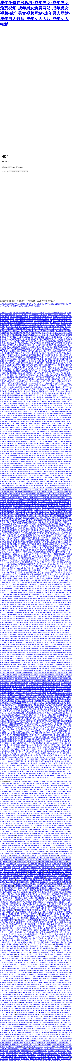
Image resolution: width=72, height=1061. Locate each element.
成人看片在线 (43, 717)
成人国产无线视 (34, 640)
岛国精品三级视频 (9, 463)
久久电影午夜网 (55, 884)
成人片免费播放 (64, 946)
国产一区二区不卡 (62, 650)
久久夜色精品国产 (46, 433)
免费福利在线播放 (10, 351)
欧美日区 (48, 864)
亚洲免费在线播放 (24, 1020)
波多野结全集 (12, 455)
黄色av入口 (37, 839)
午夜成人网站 (54, 930)
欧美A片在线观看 (27, 1018)
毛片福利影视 (33, 409)
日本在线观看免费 (51, 831)
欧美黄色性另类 (65, 381)
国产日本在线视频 (21, 449)
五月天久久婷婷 (43, 984)
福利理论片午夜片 (59, 457)
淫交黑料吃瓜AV (5, 681)
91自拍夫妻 (59, 817)
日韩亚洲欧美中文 (54, 797)
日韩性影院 (53, 966)
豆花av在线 (64, 801)
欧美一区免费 (30, 526)
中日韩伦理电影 (17, 671)
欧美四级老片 (50, 550)
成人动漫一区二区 (24, 972)
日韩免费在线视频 (38, 347)
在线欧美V (40, 956)
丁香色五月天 (20, 469)
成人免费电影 (15, 990)
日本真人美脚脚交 (19, 1000)
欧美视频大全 (49, 1006)
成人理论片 (41, 1043)
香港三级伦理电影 (27, 916)
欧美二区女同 (17, 665)
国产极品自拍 (46, 395)
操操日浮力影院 (15, 809)
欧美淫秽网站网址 (6, 588)
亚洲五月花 (23, 817)
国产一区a (16, 831)
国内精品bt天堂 (55, 375)
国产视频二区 (61, 699)
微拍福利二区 (33, 361)
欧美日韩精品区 (34, 652)
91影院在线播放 (43, 375)
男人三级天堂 (50, 576)
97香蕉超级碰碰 (37, 540)
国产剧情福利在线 (32, 375)
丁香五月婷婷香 (35, 646)
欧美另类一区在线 (40, 942)
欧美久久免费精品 (54, 709)
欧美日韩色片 (65, 964)
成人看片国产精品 (63, 638)
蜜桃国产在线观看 (27, 363)
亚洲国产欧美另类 (37, 1020)
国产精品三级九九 (37, 1006)
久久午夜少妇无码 (44, 437)
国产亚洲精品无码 (46, 349)
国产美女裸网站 (39, 626)
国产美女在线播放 (11, 675)
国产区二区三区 (18, 385)
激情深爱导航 (6, 335)
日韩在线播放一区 (60, 405)
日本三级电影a (11, 864)
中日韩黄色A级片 (34, 918)
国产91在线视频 (31, 1039)
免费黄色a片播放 (55, 564)
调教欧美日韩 (16, 580)
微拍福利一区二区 (35, 948)
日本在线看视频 (30, 982)
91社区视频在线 (58, 548)
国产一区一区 (22, 634)
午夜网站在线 (43, 339)
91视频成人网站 (62, 469)
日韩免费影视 (62, 966)
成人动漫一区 (36, 490)
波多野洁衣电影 (9, 795)
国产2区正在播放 (24, 482)
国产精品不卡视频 (6, 313)
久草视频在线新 (49, 371)
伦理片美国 (25, 908)
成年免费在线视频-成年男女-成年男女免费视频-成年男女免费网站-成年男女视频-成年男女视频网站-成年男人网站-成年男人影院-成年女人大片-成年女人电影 (35, 13)
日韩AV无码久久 (47, 594)
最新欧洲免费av (15, 663)
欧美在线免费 (52, 429)
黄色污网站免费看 (15, 1031)
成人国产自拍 (17, 689)
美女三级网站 (38, 654)
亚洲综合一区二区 (46, 634)
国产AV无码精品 (37, 518)
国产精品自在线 (29, 679)
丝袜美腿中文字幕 (41, 1026)
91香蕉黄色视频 (27, 321)
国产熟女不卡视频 (48, 538)
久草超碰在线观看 (62, 425)
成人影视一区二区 (30, 429)
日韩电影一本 (17, 827)
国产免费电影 (54, 319)
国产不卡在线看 (35, 908)
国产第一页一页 (13, 691)
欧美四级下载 (67, 707)
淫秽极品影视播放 (25, 598)
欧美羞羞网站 (46, 992)
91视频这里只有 (58, 393)
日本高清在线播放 (19, 685)
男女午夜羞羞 (35, 586)
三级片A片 (49, 938)
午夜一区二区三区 (41, 554)
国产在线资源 (25, 1016)
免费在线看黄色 (32, 435)
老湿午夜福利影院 (29, 665)
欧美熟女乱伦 (55, 435)
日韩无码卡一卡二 (65, 856)
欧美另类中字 (11, 570)
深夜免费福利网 (43, 930)
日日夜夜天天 (17, 518)
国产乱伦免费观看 (33, 459)
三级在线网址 (60, 1047)
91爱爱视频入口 (47, 600)
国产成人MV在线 (34, 677)
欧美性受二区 (65, 795)
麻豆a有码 (36, 848)
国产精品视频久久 (6, 554)
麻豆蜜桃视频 (59, 510)
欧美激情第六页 (53, 687)
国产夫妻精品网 (51, 357)
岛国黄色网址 (35, 341)
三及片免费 (40, 944)
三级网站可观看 (11, 1006)
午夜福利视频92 (38, 363)
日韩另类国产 (26, 313)
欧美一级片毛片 (33, 1012)
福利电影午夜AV (42, 648)
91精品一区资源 (41, 1035)
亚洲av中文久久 (32, 319)
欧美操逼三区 (55, 534)
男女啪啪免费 (22, 528)
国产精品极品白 (23, 628)
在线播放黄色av (13, 568)
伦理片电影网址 (29, 1028)
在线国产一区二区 (9, 998)
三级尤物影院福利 (54, 620)
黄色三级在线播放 (62, 347)
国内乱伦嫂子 (31, 373)
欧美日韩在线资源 (33, 634)
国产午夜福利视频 (9, 469)
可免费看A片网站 (22, 835)
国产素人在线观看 (27, 831)
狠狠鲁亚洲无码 (23, 401)
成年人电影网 (11, 349)
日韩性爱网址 (10, 956)
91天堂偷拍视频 (20, 480)
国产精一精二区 (35, 395)
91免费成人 (10, 894)
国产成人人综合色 (44, 610)
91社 (62, 960)
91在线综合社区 (20, 986)
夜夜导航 (5, 904)
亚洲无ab (62, 811)
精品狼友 (29, 886)
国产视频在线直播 (10, 1020)
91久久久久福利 (30, 381)
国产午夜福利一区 (24, 359)
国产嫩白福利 (28, 510)
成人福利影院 (9, 707)
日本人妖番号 (52, 1028)
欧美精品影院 (21, 345)
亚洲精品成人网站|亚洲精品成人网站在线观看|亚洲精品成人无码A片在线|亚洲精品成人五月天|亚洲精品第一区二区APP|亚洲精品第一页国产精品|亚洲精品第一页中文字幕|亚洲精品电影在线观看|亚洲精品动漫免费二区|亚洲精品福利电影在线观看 (36, 769)
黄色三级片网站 (57, 880)
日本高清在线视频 (47, 646)
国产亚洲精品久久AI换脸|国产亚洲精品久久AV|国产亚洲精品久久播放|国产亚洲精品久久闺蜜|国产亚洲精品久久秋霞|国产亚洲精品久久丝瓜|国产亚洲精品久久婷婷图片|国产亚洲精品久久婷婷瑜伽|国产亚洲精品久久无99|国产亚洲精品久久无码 (35, 725)
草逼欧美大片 (59, 950)
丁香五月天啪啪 (61, 325)
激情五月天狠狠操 (47, 461)
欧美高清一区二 (52, 604)
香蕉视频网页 (59, 944)
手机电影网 (44, 888)
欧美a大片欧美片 (60, 606)
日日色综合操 (66, 922)
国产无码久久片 (55, 667)
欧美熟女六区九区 (38, 703)
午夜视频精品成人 (38, 671)
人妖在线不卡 (42, 632)
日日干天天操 (31, 550)
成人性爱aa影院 (12, 471)
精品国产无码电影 (28, 584)
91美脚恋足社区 (5, 982)
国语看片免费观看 (44, 683)
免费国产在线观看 (25, 540)
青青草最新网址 (12, 544)
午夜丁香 (13, 942)
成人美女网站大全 (46, 351)
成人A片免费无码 (35, 787)
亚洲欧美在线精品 (19, 807)
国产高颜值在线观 (56, 512)
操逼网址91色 (49, 819)
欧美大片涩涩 (63, 831)
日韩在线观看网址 (24, 1006)
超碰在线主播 (15, 558)
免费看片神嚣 (49, 379)
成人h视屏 (37, 892)
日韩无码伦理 (33, 821)
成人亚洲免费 (25, 952)
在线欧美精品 (11, 365)
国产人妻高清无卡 (54, 530)
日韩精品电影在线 (49, 532)
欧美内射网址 (46, 614)
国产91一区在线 (43, 570)
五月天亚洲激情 (45, 1045)
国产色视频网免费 (35, 401)
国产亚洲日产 (53, 920)
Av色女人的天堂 (45, 534)
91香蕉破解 (4, 1031)
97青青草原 (37, 837)
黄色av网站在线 (12, 1024)
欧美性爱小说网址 (25, 568)
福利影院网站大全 (30, 516)
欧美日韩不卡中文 (47, 568)
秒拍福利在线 (44, 590)
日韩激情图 (8, 950)
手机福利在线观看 (25, 848)
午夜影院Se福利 (36, 952)
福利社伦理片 (38, 673)
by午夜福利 (44, 1012)
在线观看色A (44, 1014)
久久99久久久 (19, 934)
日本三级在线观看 (12, 946)
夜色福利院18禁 (10, 550)
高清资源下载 (57, 707)
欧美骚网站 (61, 912)
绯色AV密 (21, 1033)
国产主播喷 (23, 996)
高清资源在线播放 (55, 1012)
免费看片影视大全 (17, 719)
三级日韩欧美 (32, 329)
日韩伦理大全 (28, 701)
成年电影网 (48, 815)
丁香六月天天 (30, 695)
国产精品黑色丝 (38, 689)
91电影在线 (52, 852)
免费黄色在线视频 (9, 862)
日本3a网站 (49, 896)
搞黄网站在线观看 (56, 697)
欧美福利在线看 (39, 854)
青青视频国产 (5, 928)
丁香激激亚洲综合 (56, 337)
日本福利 (22, 922)
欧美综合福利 (50, 331)
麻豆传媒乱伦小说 (11, 1022)
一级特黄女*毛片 (6, 884)
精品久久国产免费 (7, 924)
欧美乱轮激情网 (24, 395)
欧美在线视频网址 (8, 492)
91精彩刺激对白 (66, 369)
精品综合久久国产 (18, 1010)
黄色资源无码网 (17, 687)
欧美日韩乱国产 (59, 622)
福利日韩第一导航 (17, 650)
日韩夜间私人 (57, 482)
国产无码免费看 (48, 705)
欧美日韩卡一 (58, 948)
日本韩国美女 (28, 707)
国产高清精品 (60, 498)
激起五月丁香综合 (22, 880)
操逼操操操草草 (7, 669)
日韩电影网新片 (41, 1028)
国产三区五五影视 (6, 524)
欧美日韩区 (47, 968)
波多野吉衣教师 (23, 355)
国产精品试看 (12, 789)
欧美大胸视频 (32, 632)
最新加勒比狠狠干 (37, 972)
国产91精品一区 (40, 556)
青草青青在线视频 (54, 443)
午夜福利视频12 (45, 572)
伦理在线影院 (17, 839)
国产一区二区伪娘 (59, 562)
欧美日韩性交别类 (9, 369)
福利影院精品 (28, 574)
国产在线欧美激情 (59, 335)
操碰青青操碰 (11, 409)
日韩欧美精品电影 (35, 467)
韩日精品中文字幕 (59, 447)
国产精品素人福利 (24, 974)
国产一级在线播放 (9, 954)
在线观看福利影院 (6, 689)
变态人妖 (33, 890)
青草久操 (56, 795)
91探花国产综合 (48, 789)
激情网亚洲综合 (27, 538)
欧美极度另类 (60, 982)
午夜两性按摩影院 (63, 904)
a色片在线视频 (13, 600)
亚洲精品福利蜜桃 (6, 506)
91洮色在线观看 (23, 624)
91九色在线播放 (59, 843)
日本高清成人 (58, 705)
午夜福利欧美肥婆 (61, 976)
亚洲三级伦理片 (57, 799)
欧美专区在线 (8, 381)
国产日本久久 (30, 556)
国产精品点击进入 (50, 886)
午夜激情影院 (43, 618)
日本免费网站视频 (64, 582)
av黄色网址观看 (28, 612)
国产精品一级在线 (35, 606)
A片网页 (33, 856)
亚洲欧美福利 (35, 544)
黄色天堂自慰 (19, 699)
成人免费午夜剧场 (16, 988)
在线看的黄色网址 (35, 805)
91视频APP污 (7, 811)
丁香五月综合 (49, 663)
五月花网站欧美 (18, 622)
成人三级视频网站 (59, 455)
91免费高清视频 (21, 473)
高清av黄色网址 (61, 596)
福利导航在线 (59, 695)
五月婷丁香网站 (38, 663)
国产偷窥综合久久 (13, 361)
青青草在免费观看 (27, 854)
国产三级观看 (36, 568)
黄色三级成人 (41, 528)
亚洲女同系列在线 (28, 906)
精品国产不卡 (15, 638)
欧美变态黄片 (39, 526)
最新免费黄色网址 (65, 679)
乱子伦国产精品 (9, 1012)
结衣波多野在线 (21, 329)
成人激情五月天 (64, 486)
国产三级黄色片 (10, 473)
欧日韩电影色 (36, 508)
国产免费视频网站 (59, 407)
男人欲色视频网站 (46, 500)
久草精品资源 (52, 962)
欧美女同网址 (43, 628)
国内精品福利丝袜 (35, 455)
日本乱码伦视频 (48, 1024)
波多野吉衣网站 (42, 365)
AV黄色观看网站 (51, 612)
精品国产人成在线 (38, 488)
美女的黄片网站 (23, 890)
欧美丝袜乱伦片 (6, 858)
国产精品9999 (65, 930)
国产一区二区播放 (25, 691)
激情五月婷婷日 (42, 620)
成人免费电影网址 (12, 882)
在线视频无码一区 (19, 841)
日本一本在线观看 (8, 445)
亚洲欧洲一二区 (15, 926)
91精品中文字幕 (32, 675)
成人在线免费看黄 (27, 990)
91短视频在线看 (37, 421)
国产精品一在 (44, 652)
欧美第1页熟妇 (7, 697)
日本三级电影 (32, 425)
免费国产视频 (44, 922)
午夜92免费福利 (13, 508)
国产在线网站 (41, 890)
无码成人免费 (58, 691)
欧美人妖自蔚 (6, 654)
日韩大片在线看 (64, 980)
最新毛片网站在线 (41, 996)
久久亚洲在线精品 (36, 471)
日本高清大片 (57, 578)
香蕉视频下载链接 (62, 331)
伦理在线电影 (17, 453)
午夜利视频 (23, 918)
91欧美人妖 (57, 807)
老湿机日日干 (62, 528)
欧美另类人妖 (21, 852)
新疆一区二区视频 (12, 783)
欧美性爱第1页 (42, 852)
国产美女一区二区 (50, 681)
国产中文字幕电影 (62, 492)
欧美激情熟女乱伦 (60, 892)
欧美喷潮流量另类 (19, 858)
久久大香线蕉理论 (28, 379)
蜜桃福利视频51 (16, 498)
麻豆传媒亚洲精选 (46, 914)
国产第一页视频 (62, 584)
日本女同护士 (66, 934)
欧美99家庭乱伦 (47, 447)
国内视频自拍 (19, 673)
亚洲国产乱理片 (42, 920)
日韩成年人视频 (46, 478)
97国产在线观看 (10, 447)
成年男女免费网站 (63, 644)
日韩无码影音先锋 (47, 1004)
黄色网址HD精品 (39, 494)
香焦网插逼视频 (35, 1004)
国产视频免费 (52, 890)
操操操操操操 (62, 612)
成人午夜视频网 (38, 622)
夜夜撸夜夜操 (19, 1041)
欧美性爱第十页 (44, 411)
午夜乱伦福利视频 (29, 936)
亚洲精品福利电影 (54, 717)
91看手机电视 (9, 1037)
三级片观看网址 (22, 351)
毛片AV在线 (5, 809)
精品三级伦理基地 (61, 574)
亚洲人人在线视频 (6, 622)
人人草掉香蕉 (9, 602)
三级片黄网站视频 (52, 642)
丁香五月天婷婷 (66, 387)
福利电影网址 (47, 948)
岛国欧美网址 (9, 375)
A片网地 (30, 942)
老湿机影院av (43, 870)
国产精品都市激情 (40, 415)
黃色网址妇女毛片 (28, 825)
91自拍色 (36, 1045)
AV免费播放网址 (13, 1049)
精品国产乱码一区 (33, 572)
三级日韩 (39, 1057)
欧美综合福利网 (33, 1014)
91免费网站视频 (51, 926)
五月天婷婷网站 (48, 389)
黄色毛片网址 (51, 439)
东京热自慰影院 (12, 552)
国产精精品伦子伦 (15, 906)
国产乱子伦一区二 (27, 803)
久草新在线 (17, 825)
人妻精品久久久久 (27, 431)
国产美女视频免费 (43, 564)
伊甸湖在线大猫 (64, 465)
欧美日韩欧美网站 (16, 644)
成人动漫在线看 (43, 409)
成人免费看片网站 (62, 940)
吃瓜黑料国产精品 (38, 419)
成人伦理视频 (54, 586)
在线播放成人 (55, 685)
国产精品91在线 (13, 421)
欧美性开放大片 (17, 536)
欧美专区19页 (9, 934)
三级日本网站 (23, 441)
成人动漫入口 (20, 642)
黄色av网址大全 (13, 467)
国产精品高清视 (5, 994)
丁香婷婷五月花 (59, 389)
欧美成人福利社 (53, 403)
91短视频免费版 (14, 896)
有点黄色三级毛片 (11, 528)
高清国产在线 (18, 1028)
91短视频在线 (52, 912)
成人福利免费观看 (41, 797)
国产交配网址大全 (28, 582)
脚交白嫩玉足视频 (32, 423)
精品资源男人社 (26, 490)
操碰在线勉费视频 (8, 377)
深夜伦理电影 (11, 459)
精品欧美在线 (65, 409)
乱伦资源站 (46, 793)
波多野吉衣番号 (16, 504)
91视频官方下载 (10, 329)
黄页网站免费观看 (42, 377)
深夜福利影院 (20, 1037)
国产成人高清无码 (34, 1008)
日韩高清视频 (9, 673)
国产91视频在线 (45, 520)
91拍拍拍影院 (51, 904)
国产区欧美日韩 (54, 648)
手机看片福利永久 (6, 823)
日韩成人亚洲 (41, 801)
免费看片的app (29, 988)
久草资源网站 (10, 835)
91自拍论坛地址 (21, 339)
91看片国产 (28, 837)
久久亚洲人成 (40, 827)
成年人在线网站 (8, 443)
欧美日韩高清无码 (49, 325)
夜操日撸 (41, 864)
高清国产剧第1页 (12, 337)
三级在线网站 (24, 1004)
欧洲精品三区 (4, 644)
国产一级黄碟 (7, 841)
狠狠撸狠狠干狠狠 (63, 1057)
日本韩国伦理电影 (21, 319)
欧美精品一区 (34, 791)
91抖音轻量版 (31, 920)
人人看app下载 (43, 994)
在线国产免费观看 (57, 846)
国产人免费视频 (12, 850)
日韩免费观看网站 (43, 516)
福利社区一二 (4, 592)
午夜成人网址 (28, 399)
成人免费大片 (51, 480)
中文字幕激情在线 (14, 560)
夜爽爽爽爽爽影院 (51, 703)
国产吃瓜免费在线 (62, 626)
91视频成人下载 (5, 498)
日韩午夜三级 (57, 478)
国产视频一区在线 (15, 582)
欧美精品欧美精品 (51, 671)
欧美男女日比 (12, 628)
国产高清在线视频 (59, 500)
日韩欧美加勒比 (13, 703)
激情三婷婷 (57, 837)
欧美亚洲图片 (24, 520)
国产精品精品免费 (57, 793)
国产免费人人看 (55, 922)
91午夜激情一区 (46, 317)
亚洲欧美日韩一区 (54, 449)
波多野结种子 (30, 506)
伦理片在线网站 (5, 719)
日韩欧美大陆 (28, 876)
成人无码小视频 (21, 821)
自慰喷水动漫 (65, 530)
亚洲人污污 (25, 968)
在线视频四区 (22, 367)
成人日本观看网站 (44, 1041)
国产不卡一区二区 (35, 1022)
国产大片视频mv (14, 417)
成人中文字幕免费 (54, 554)
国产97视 (54, 1041)
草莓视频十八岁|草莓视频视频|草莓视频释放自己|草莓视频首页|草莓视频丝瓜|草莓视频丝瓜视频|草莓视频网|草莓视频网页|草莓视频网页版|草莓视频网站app (36, 721)
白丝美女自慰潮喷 (65, 451)
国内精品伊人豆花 (37, 815)
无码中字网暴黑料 (25, 548)
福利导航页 (45, 809)
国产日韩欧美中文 (48, 536)
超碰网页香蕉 (63, 431)
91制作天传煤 (42, 910)
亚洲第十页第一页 (33, 323)
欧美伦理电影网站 (13, 395)
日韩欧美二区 (41, 642)
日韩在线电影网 (59, 825)
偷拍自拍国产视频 (32, 807)
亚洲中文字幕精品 (21, 425)
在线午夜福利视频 (30, 383)
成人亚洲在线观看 (65, 586)
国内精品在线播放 (57, 445)
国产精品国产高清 (63, 488)
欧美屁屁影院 (28, 542)
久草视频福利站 (26, 347)
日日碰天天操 (19, 542)
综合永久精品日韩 (13, 606)
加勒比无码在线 (10, 339)
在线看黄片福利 (19, 823)
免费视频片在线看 (54, 618)
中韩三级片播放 (64, 998)
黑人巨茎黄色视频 (34, 817)
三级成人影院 (28, 622)
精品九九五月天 (31, 403)
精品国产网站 (60, 413)
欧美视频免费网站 (46, 367)
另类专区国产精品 (40, 701)
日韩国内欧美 (28, 833)
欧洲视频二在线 (58, 490)
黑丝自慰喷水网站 (24, 544)
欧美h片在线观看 (66, 554)
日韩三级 (38, 988)
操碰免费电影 (65, 785)
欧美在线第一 (41, 439)
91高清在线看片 (24, 405)
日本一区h (38, 793)
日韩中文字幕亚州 (56, 496)
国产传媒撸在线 (20, 357)
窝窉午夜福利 (33, 496)
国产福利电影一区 (16, 321)
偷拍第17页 (44, 882)
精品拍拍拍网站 (17, 335)
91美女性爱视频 (13, 520)
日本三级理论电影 (52, 900)
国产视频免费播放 (49, 1022)
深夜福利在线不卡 (51, 588)
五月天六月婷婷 (61, 484)
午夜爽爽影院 (19, 415)
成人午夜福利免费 (57, 616)
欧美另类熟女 (65, 361)
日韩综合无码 (53, 329)
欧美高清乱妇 (15, 532)
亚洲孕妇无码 (40, 353)
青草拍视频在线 (61, 1020)
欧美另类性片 (25, 393)
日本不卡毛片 (31, 564)
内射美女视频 (25, 341)
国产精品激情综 (48, 673)
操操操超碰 (5, 902)
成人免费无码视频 (25, 1024)
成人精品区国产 (46, 490)
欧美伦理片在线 (43, 592)
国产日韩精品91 (7, 612)
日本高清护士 (20, 648)
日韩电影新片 (23, 958)
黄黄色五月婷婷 (32, 530)
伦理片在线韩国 (61, 550)
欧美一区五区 (41, 1055)
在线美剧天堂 (20, 514)
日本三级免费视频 (7, 1057)
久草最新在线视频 (19, 506)
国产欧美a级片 (12, 345)
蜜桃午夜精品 (58, 841)
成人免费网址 (46, 522)
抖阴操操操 (32, 872)
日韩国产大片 (37, 1024)
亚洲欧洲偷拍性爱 (29, 884)
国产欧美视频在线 (8, 319)
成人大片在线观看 (6, 709)
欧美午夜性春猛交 (22, 594)
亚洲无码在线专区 (38, 638)
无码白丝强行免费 (58, 860)
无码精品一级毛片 (55, 423)
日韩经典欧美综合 (25, 421)
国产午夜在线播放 (9, 636)
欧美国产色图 (8, 604)
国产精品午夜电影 (14, 393)
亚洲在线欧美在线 (12, 817)
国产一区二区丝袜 (8, 429)
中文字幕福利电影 (27, 656)
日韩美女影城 (52, 630)
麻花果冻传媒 (42, 315)
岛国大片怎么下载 (40, 916)
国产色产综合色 (40, 357)
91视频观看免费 (20, 512)
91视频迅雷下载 (32, 445)
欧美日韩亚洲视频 (9, 397)
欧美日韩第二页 (55, 409)
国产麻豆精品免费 (6, 596)
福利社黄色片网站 (57, 355)
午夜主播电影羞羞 (51, 399)
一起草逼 (51, 848)
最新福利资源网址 (21, 435)
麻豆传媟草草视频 (64, 660)
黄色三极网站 (17, 379)
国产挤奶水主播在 (43, 1000)
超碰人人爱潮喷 (12, 848)
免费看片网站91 (42, 811)
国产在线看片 (56, 874)
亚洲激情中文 (38, 453)
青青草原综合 (17, 419)
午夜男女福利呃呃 (20, 894)
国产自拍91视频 (38, 976)
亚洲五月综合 (47, 787)
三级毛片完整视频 (58, 1045)
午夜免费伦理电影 (47, 417)
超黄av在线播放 (58, 829)
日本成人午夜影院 (24, 534)
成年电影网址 (21, 998)
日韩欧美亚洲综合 (22, 795)
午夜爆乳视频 (41, 480)
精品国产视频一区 (39, 978)
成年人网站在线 (61, 1022)
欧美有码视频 (55, 508)
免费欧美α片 (60, 602)
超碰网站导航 (30, 391)
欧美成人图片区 (35, 799)
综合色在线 (17, 787)
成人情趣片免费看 (18, 546)
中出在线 (60, 781)
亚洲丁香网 (18, 801)
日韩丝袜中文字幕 (22, 578)
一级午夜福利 (40, 469)
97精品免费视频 (13, 411)
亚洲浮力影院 (52, 719)
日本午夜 (7, 1010)
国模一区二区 (29, 898)
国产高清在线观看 (49, 453)
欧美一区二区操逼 (57, 467)
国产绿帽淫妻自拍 (44, 345)
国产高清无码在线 (43, 473)
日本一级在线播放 (47, 950)
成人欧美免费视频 (55, 934)
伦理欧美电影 (6, 347)
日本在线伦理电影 (43, 964)
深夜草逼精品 (53, 856)
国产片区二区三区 (51, 644)
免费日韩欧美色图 (8, 343)
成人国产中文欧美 (25, 978)
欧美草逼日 (24, 805)
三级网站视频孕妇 (31, 994)
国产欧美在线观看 (39, 576)
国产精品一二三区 (35, 447)
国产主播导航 (28, 385)
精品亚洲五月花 (18, 383)
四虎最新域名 (47, 835)
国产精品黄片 (38, 389)
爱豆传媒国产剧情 (44, 697)
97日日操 (61, 1035)
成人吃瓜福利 (39, 833)
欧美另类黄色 (14, 592)
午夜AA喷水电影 (48, 1016)
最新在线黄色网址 (31, 1037)
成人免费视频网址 (13, 1018)
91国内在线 (57, 896)
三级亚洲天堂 (27, 928)
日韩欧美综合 (27, 536)
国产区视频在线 (39, 582)
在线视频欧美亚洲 (9, 677)
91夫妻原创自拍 (46, 407)
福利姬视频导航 (32, 339)
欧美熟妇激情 (59, 833)
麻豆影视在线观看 (51, 638)
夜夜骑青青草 (55, 683)
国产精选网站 (52, 624)
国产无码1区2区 (28, 827)
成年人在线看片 (24, 600)
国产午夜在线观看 (53, 693)
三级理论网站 (36, 387)
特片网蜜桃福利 (7, 387)
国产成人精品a (60, 1004)
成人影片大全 (36, 461)
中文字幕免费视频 (6, 1028)
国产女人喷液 (22, 552)
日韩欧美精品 (19, 510)
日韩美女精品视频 (63, 506)
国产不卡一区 (56, 459)
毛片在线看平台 (61, 363)
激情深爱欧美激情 (8, 510)
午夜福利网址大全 (25, 938)
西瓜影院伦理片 (26, 427)
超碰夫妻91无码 (21, 323)
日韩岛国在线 (43, 530)
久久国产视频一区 (27, 663)
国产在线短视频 (35, 407)
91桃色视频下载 (42, 403)
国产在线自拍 (62, 399)
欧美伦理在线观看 (65, 642)
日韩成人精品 (52, 502)
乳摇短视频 (8, 825)
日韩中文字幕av (14, 1051)
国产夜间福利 (5, 918)
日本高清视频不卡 (32, 618)
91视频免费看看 (42, 856)
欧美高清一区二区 (57, 658)
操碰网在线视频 (47, 902)
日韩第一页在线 (20, 423)
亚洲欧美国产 (64, 1037)
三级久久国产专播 (55, 918)
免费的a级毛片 (64, 546)
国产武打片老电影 (29, 687)
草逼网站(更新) (55, 994)
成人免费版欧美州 (6, 892)
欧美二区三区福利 (37, 580)
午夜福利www (33, 870)
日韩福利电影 (61, 958)
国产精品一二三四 (34, 351)
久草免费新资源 (50, 363)
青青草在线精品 (51, 827)
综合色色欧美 (58, 663)
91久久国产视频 (21, 369)
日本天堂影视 (6, 580)
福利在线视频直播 (65, 319)
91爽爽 (40, 986)
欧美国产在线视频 (41, 506)
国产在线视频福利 (6, 966)
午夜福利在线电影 (9, 323)
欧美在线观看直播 (37, 598)
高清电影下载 (47, 475)
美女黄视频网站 (24, 433)
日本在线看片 (65, 522)
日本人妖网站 (28, 389)
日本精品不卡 (25, 484)
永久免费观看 (64, 648)
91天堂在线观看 (42, 660)
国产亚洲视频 (23, 1022)
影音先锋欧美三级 (48, 988)
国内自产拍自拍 (61, 540)
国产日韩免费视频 (18, 1039)
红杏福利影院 (20, 636)
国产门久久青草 (64, 556)
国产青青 (17, 1002)
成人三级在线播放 (36, 532)
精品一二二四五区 (10, 870)
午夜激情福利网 (39, 866)
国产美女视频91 (10, 391)
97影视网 (55, 1037)
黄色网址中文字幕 (52, 556)
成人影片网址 (49, 622)
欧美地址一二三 (18, 669)
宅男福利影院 (20, 403)
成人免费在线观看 (46, 441)
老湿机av (59, 954)
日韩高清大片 (17, 371)
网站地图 (37, 306)
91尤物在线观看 (54, 783)
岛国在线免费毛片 (32, 658)
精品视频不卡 (54, 932)
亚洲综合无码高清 (56, 610)
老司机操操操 (19, 343)
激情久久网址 (17, 461)
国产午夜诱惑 (22, 675)
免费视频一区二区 (31, 610)
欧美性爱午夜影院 (10, 970)
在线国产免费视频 (6, 383)
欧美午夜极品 (11, 502)
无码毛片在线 (4, 584)
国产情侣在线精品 (22, 315)
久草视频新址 (25, 715)
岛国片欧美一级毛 (19, 781)
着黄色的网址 (30, 636)
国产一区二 (47, 813)
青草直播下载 (35, 359)
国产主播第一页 (53, 451)
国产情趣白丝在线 (56, 345)
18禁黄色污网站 (42, 546)
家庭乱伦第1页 (54, 888)
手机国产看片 (31, 1000)
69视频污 (43, 962)
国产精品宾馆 (16, 856)
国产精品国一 (35, 534)
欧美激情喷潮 (39, 588)
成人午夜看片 (52, 506)
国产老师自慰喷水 (56, 677)
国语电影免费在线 (52, 978)
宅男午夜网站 (52, 910)
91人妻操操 (22, 964)
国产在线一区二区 (59, 359)
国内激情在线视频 (44, 514)
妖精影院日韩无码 (35, 355)
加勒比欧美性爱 (21, 349)
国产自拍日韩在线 (31, 860)
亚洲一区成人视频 (64, 558)
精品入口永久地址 (58, 787)
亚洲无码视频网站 (7, 1041)
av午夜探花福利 (29, 932)
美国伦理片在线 (7, 566)
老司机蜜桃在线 (54, 996)
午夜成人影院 (51, 602)
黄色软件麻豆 (9, 486)
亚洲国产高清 (37, 536)
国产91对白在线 (8, 435)
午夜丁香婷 (47, 1059)
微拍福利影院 (23, 467)
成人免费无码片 (65, 916)
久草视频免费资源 (14, 576)
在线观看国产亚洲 (10, 890)
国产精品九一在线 (32, 514)
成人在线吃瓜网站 (14, 427)
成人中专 (50, 850)
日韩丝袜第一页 (8, 930)
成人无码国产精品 (40, 803)
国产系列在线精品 (21, 717)
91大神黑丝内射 (29, 377)
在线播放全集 (19, 630)
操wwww (51, 1051)
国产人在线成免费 (44, 658)
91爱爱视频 (64, 894)
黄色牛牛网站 (59, 327)
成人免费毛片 (36, 608)
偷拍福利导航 (61, 480)
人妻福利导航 (43, 449)
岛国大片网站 (33, 315)
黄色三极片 (63, 862)
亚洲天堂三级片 (27, 504)
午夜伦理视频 (39, 825)
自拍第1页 (29, 781)
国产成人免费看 (43, 319)
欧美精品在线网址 (37, 327)
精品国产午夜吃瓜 (49, 952)
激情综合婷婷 (17, 554)
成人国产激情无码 (6, 1016)
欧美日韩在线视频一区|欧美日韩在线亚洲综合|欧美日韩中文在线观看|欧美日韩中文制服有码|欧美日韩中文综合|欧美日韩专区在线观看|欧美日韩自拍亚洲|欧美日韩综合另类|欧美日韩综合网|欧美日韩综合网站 (35, 747)
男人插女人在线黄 (41, 719)
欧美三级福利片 (17, 413)
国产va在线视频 (34, 520)
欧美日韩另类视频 (36, 484)
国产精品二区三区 (46, 457)
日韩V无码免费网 (31, 930)
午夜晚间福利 (49, 695)
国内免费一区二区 (49, 1057)
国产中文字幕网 (66, 534)
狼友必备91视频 (16, 797)
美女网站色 (17, 950)
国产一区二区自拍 (51, 956)
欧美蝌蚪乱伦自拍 (7, 980)
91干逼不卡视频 (30, 910)
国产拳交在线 (26, 926)
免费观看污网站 (54, 906)
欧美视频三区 (15, 490)
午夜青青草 (49, 825)
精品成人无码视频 (13, 586)
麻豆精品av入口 (37, 498)
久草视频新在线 (26, 1045)
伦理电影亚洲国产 (65, 854)
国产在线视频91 (8, 449)
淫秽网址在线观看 (21, 1008)
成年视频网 (56, 1059)
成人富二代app (49, 1047)
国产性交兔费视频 (30, 620)
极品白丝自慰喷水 (30, 669)
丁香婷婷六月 (60, 848)
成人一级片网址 (61, 373)
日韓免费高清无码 (22, 409)
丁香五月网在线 (41, 465)
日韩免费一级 (11, 695)
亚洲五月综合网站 (56, 592)
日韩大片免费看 (52, 946)
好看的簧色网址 (66, 1039)
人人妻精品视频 (55, 323)
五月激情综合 (65, 1059)
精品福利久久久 (20, 451)
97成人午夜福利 (60, 1051)
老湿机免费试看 (47, 837)
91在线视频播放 (15, 626)
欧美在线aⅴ (19, 898)
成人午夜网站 (12, 401)
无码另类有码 (31, 528)
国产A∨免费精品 (27, 793)
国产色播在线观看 (20, 1057)
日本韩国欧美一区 (57, 872)
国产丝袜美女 (39, 896)
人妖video (39, 982)
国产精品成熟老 (24, 586)
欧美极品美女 (17, 475)
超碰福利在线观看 (30, 546)
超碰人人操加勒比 (54, 369)
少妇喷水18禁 (16, 960)
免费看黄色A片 (21, 459)
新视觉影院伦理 (60, 343)
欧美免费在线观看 (33, 500)
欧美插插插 (36, 950)
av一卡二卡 (13, 974)
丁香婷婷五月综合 (32, 512)
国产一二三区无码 (39, 785)
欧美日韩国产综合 (46, 843)
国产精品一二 (51, 492)
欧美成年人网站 (65, 315)
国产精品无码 (66, 496)
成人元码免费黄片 (30, 711)
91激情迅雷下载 (50, 972)
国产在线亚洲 (51, 781)
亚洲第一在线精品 (44, 928)
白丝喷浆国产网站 (8, 630)
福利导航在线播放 (36, 705)
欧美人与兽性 (19, 707)
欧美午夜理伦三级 (22, 954)
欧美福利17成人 (51, 528)
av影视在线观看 (7, 685)
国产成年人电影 (13, 433)
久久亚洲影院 (11, 667)
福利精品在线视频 (13, 441)
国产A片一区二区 (6, 536)
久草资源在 (47, 880)
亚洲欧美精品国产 (40, 1051)
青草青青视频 (14, 317)
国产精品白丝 (58, 815)
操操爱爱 (29, 902)
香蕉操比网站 (46, 894)
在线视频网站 (4, 321)
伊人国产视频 (25, 646)
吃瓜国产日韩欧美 (62, 866)
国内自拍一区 (57, 594)
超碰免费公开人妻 (53, 665)
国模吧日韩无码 (49, 982)
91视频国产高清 (24, 333)
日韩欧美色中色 (31, 642)
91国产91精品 (23, 870)
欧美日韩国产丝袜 (40, 602)
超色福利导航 (49, 526)
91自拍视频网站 (25, 417)
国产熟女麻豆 (12, 972)
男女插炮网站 (36, 417)
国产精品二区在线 (65, 504)
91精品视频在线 (50, 626)
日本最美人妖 (48, 518)
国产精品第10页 (31, 365)
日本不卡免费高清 (51, 558)
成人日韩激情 (19, 574)
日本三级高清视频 (59, 791)
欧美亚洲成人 (61, 952)
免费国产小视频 (18, 709)
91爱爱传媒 (33, 864)
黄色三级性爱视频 (28, 644)
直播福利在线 (33, 592)
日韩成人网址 (26, 868)
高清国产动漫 (7, 807)
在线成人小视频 (15, 656)
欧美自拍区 (14, 918)
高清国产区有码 (9, 920)
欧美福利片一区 (7, 616)
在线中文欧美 (50, 596)
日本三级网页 (62, 671)
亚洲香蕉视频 (38, 656)
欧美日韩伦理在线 (25, 508)
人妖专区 (22, 783)
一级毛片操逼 (11, 713)
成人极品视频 (60, 936)
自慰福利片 (36, 809)
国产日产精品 (6, 413)
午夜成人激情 (43, 934)
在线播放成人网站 (63, 852)
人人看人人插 (64, 693)
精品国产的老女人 (60, 850)
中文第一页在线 (20, 443)
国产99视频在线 (7, 419)
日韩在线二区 (62, 876)
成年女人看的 (12, 705)
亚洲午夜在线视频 (8, 693)
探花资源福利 (19, 900)
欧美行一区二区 (10, 648)
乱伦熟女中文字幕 (42, 383)
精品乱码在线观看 (22, 397)
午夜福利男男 (27, 335)
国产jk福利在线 (13, 482)
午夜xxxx (17, 793)
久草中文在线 (15, 484)
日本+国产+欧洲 (21, 992)
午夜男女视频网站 (49, 656)
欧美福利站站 (55, 544)
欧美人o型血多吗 (61, 538)
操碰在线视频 (13, 922)
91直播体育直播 (42, 443)
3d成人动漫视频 (31, 480)
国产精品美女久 (39, 399)
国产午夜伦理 (33, 397)
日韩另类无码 (52, 660)
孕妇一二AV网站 (18, 982)
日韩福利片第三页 (8, 357)
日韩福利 (16, 1016)
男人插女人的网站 (41, 636)
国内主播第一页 (41, 665)
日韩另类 (47, 872)
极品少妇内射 (5, 856)
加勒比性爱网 (41, 373)
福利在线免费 (52, 699)
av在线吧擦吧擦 (36, 405)
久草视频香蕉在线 (62, 988)
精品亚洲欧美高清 (50, 970)
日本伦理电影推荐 (44, 874)
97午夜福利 (7, 960)
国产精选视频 (51, 413)
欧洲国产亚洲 (59, 1008)
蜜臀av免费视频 (49, 327)
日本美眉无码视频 (41, 630)
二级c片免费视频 (40, 612)
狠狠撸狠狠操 (6, 671)
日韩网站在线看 (63, 970)
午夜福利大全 (11, 478)
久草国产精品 (40, 695)
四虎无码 (19, 956)
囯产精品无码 (26, 371)
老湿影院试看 (48, 829)
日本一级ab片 (7, 876)
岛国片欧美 (23, 874)
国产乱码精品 (39, 584)
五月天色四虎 (20, 365)
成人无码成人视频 (7, 1002)
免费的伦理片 (9, 986)
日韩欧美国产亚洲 (6, 1000)
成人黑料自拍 (41, 566)
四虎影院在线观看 (61, 1049)
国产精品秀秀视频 (6, 475)
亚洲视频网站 (43, 966)
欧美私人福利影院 (59, 518)
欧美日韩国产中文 (31, 924)
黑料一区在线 (64, 403)
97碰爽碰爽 (16, 916)
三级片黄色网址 (32, 449)
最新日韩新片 (56, 387)
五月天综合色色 (13, 548)
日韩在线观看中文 (54, 898)
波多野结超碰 (46, 355)
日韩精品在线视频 (22, 677)
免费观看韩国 (23, 592)
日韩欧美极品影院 (57, 411)
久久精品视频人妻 (22, 652)
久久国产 (60, 823)
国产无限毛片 (36, 335)
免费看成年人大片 (42, 486)
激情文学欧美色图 (42, 381)
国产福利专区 (61, 313)
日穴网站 (49, 878)
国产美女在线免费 (24, 471)
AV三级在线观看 (31, 566)
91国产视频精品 (36, 333)
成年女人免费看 (46, 401)
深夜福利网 (20, 910)
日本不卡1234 (8, 831)
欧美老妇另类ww (40, 781)
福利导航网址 (12, 829)
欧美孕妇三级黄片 (41, 898)
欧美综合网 (54, 862)
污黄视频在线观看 (22, 447)
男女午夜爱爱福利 (44, 1010)
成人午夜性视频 (45, 640)
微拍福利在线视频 (32, 888)
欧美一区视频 (7, 944)
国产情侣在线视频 (6, 526)
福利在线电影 (16, 347)
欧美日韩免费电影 (52, 524)
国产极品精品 (39, 644)
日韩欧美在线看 (19, 980)
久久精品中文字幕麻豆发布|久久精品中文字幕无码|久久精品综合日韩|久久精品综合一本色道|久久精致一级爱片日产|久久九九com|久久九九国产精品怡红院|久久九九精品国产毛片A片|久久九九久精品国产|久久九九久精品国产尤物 (36, 765)
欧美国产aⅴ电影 (57, 395)
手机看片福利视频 (32, 841)
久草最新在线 (56, 864)
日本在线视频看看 (63, 681)
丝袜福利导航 (41, 711)
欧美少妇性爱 (41, 693)
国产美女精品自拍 (53, 942)
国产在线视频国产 (39, 938)
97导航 (59, 886)
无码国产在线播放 (8, 437)
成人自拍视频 (19, 785)
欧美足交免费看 (14, 878)
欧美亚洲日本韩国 (44, 924)
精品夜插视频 (9, 701)
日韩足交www (40, 831)
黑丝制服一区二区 (52, 713)
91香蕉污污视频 (20, 693)
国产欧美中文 (42, 1039)
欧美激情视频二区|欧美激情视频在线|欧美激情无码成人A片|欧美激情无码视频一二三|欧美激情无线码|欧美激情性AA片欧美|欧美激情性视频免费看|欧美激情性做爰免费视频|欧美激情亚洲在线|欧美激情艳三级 (35, 743)
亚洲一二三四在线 (11, 624)
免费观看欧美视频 (56, 590)
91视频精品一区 (10, 799)
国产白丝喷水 (67, 594)
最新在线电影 (30, 357)
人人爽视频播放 (53, 486)
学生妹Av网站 (24, 882)
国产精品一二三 (36, 813)
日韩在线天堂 (14, 405)
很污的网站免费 (29, 588)
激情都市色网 (4, 325)
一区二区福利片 (61, 560)
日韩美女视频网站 (10, 888)
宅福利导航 (25, 914)
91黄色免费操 (19, 930)
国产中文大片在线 (44, 337)
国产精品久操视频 (42, 932)
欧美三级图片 (23, 317)
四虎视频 (55, 992)
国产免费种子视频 (62, 494)
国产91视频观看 (12, 367)
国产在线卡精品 (55, 984)
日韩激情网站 (61, 353)
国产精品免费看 (5, 331)
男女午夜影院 (10, 992)
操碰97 (30, 789)
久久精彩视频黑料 (56, 652)
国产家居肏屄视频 (56, 516)
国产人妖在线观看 (19, 556)
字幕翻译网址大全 (36, 560)
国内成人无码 (46, 467)
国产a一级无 (31, 960)
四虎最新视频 (62, 339)
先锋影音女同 (62, 701)
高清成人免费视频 (14, 431)
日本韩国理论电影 (31, 934)
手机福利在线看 (54, 381)
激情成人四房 (32, 552)
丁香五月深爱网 (51, 415)
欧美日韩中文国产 (49, 540)
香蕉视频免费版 (13, 640)
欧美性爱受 (14, 948)
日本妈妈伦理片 (33, 962)
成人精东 (63, 942)
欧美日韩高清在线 (13, 407)
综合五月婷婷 (41, 425)
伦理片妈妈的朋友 (63, 972)
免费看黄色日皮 (56, 1000)
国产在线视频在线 (11, 614)
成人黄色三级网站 (32, 437)
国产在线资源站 (26, 608)
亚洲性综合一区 (18, 596)
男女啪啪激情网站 (19, 526)
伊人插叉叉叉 (9, 860)
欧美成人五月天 (32, 717)
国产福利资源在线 (35, 317)
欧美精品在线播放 (63, 598)
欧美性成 (40, 872)
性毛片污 (64, 906)
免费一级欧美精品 (46, 359)
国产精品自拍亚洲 (49, 1018)
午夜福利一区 (11, 500)
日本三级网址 (51, 373)
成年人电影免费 (26, 940)
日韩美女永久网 (17, 1043)
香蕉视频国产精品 (53, 1055)
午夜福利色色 (17, 353)
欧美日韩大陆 (8, 353)
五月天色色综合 (63, 415)
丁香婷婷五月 (15, 331)
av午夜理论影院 (57, 821)
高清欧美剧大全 (12, 1004)
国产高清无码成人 (11, 534)
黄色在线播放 (51, 542)
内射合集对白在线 (45, 435)
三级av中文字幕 (18, 524)
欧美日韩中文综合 (21, 572)
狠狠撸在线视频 (55, 570)
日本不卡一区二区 (19, 566)
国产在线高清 (41, 713)
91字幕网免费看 (59, 379)
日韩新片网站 (53, 811)
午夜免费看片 (25, 560)
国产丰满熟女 (7, 610)
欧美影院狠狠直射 (49, 958)
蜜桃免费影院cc (28, 413)
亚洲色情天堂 (9, 423)
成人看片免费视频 (9, 594)
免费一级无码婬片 (58, 968)
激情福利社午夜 (45, 341)
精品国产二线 (38, 510)
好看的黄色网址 (32, 986)
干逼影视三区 (26, 475)
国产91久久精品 (46, 455)
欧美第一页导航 (11, 1055)
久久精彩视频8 (42, 699)
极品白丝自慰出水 (61, 421)
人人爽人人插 (46, 387)
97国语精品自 (24, 948)
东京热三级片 (20, 713)
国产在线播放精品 (19, 618)
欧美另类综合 (63, 1033)
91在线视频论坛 (45, 544)
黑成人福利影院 (26, 522)
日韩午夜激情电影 (30, 699)
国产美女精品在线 (51, 488)
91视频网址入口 (60, 819)
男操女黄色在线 (43, 496)
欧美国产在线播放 (64, 1028)
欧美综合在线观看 (13, 540)
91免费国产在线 (7, 665)
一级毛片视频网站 (44, 685)
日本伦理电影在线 (24, 970)
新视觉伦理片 (38, 385)
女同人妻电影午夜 (18, 711)
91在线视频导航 (19, 886)
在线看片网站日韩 (9, 514)
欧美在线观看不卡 (16, 833)
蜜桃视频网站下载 (8, 574)
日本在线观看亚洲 (44, 860)
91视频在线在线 (48, 839)
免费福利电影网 (16, 488)
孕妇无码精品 (63, 604)
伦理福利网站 (35, 433)
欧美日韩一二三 (47, 335)
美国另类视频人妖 (6, 453)
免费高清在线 (64, 665)
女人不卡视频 (17, 612)
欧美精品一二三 (32, 369)
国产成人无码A (37, 1047)
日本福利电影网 (50, 1020)
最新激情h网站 (46, 908)
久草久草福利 (49, 833)
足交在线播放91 (39, 343)
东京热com (29, 785)
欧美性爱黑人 (19, 439)
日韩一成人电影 (48, 510)
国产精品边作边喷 (45, 675)
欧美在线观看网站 (11, 373)
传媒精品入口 (49, 343)
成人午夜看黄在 (50, 689)
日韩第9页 (66, 914)
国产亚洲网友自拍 (65, 524)
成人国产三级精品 (6, 379)
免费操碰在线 (27, 387)
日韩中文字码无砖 (13, 457)
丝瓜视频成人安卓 (50, 823)
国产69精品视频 (20, 486)
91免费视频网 (67, 837)
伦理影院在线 (60, 1002)
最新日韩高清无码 (41, 451)
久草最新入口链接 (28, 554)
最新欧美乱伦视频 (11, 530)
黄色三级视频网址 (6, 371)
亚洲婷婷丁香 (36, 868)
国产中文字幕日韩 (25, 703)
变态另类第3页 (24, 411)
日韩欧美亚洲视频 (59, 433)
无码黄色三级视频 (52, 801)
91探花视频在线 (21, 667)
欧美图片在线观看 (6, 389)
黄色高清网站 (6, 620)
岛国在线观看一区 (41, 687)
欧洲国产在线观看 (30, 709)
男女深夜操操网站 (35, 594)
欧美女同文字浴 (27, 689)
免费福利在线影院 (57, 341)
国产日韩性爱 (34, 411)
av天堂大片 (7, 866)
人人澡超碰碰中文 (55, 882)
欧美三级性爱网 (60, 789)
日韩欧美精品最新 (36, 968)
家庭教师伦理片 (12, 938)
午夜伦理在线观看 (32, 463)
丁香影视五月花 (60, 371)
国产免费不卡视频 (19, 616)
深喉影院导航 (38, 574)
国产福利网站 (35, 715)
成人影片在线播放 (59, 634)
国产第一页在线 (59, 461)
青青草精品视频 (48, 421)
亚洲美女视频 (32, 337)
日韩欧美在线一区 (18, 620)
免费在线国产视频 (59, 351)
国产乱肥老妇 (35, 482)
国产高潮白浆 (15, 715)
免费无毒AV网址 (22, 1014)
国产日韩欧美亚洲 (39, 650)
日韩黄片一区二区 (14, 608)
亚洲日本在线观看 (32, 922)
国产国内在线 (8, 518)
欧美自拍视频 (24, 946)
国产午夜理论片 (11, 843)
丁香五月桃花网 (34, 457)
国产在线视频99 (17, 465)
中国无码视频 (67, 473)
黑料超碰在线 (30, 486)
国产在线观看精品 (57, 675)
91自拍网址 (11, 821)
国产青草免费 (64, 632)
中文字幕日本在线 (16, 584)
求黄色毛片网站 (38, 1053)
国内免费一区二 (20, 658)
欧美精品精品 (27, 518)
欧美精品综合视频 (52, 854)
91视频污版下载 (63, 357)
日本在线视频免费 (13, 968)
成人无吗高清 (5, 797)
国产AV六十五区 (37, 548)
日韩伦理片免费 (22, 984)
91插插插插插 (27, 1031)
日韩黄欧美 (49, 944)
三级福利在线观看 (53, 632)
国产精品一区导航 (54, 377)
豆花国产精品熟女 (64, 926)
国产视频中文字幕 (12, 978)
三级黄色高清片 (14, 914)
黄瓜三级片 (13, 902)
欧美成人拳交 (50, 936)
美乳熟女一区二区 (54, 803)
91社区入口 (59, 868)
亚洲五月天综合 (27, 325)
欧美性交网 (32, 1057)
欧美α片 (63, 994)
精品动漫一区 (21, 391)
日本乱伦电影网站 (65, 900)
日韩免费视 (42, 850)
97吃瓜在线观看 (5, 819)
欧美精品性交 (28, 839)
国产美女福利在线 (39, 431)
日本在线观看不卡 (49, 484)
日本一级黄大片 (36, 829)
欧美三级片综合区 (56, 809)
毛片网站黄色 (52, 1035)
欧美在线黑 (33, 984)
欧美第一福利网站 (18, 610)
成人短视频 (33, 850)
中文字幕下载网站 (9, 564)
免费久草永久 (28, 524)
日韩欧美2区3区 (41, 709)
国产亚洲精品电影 (44, 463)
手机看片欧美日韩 (14, 341)
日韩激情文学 (66, 803)
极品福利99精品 (31, 502)
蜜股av (62, 932)
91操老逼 (10, 793)
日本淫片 (9, 1026)
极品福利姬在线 (43, 361)
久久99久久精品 (33, 862)
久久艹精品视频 (46, 578)
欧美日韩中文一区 (34, 894)
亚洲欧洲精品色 (21, 500)
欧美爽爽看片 (58, 878)
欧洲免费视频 (62, 365)
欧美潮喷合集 (46, 508)
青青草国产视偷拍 (46, 482)
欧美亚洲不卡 (5, 948)
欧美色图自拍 (4, 317)
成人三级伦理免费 (51, 391)
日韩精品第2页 (23, 632)
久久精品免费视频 (45, 445)
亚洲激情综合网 (33, 843)
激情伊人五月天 (58, 385)
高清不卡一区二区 (21, 562)
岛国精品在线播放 (37, 970)
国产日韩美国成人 (14, 494)
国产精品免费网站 (27, 494)
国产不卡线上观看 (27, 576)
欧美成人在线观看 (18, 819)
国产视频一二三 (30, 811)
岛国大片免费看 (59, 902)
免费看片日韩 (23, 683)
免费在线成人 (15, 363)
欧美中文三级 (57, 715)
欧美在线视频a (39, 681)
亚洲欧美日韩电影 (62, 580)
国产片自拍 (55, 928)
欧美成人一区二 (52, 998)
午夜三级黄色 (48, 707)
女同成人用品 (51, 425)
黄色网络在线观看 (44, 616)
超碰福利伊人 (52, 339)
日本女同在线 (9, 1008)
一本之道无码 (9, 562)
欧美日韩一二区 (24, 815)
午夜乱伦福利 (27, 419)
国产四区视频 (26, 809)
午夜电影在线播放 (30, 439)
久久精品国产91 (48, 574)
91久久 (60, 990)
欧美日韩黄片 (41, 492)
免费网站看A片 (7, 465)
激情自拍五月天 (66, 620)
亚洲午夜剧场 (62, 962)
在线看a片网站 (8, 801)
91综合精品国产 (42, 429)
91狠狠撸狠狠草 (28, 797)
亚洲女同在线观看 (30, 465)
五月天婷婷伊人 (31, 660)
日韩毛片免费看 (51, 1043)
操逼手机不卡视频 (24, 813)
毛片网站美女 (33, 874)
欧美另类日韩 (48, 385)
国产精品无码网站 (32, 998)
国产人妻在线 (67, 807)
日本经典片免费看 (29, 353)
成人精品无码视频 (63, 630)
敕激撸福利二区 (61, 453)
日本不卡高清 (63, 1041)
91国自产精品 (34, 914)
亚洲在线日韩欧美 (57, 640)
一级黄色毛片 (6, 711)
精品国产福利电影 (44, 397)
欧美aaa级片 (29, 1033)
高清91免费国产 (31, 648)
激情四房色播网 (18, 389)
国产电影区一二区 (31, 1010)
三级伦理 (16, 892)
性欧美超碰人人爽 (32, 783)
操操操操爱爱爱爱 (36, 880)
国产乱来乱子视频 (31, 697)
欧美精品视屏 (31, 492)
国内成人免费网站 (33, 562)
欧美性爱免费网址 (57, 924)
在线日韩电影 (28, 654)
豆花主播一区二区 (39, 504)
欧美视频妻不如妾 (42, 906)
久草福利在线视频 (8, 699)
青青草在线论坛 (8, 900)
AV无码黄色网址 (39, 558)
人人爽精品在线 (6, 839)
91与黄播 (19, 837)
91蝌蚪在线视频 (8, 425)
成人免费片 (38, 789)
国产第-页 (44, 918)
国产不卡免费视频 (18, 697)
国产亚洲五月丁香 (22, 478)
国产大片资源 (61, 588)
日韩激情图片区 (26, 638)
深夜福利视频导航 (33, 349)
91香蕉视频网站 (54, 383)
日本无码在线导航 (60, 1016)
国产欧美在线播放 (45, 459)
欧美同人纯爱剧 (14, 940)
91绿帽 (24, 960)
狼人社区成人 (42, 502)
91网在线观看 (34, 882)
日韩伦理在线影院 (49, 560)
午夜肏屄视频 (49, 976)
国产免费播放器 (61, 974)
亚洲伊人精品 (12, 634)
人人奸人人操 (36, 691)
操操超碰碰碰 (23, 457)
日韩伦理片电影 (18, 588)
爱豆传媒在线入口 (28, 1035)
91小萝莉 (44, 848)
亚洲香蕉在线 (6, 687)
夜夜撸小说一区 (32, 345)
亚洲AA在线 (37, 902)
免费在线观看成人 (32, 616)
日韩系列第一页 (20, 437)
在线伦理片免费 (59, 938)
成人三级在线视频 (8, 572)
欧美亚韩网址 (47, 427)
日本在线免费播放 (9, 852)
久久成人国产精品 (8, 516)
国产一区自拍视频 (53, 785)
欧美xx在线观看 (51, 701)
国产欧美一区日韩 (18, 681)
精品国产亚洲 (38, 707)
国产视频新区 (29, 1026)
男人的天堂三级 (20, 375)
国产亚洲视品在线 (13, 803)
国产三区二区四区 (41, 1033)
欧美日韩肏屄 (28, 673)
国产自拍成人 (57, 1031)
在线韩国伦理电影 (35, 835)
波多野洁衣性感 (6, 936)
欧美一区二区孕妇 (57, 608)
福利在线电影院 (31, 713)
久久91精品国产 (51, 711)
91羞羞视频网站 (42, 329)
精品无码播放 (36, 522)
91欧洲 (33, 974)
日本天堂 (67, 821)
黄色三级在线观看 (8, 480)
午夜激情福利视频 (13, 952)
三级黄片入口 (12, 355)
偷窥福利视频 (19, 924)
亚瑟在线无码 (20, 695)
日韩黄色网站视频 (21, 872)
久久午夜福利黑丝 (31, 846)
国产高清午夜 (61, 703)
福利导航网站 (56, 522)
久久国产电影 (44, 586)
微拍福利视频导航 (19, 944)
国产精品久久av (8, 658)
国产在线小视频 (55, 1014)
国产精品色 (56, 894)
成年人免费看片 (8, 898)
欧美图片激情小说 (8, 679)
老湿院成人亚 (23, 496)
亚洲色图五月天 (8, 415)
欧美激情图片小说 (12, 815)
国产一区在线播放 (16, 932)
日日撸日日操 (67, 1000)
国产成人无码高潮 (38, 313)
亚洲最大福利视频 (27, 896)
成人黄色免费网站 (35, 958)
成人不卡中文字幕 (36, 954)
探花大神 (68, 843)
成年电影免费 (17, 313)
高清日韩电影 (35, 590)
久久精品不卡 (17, 387)
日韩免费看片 (38, 886)
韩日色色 (43, 998)
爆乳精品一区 (19, 846)
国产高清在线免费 (8, 512)
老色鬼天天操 (26, 461)
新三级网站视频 (52, 552)
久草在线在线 (51, 566)
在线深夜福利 (60, 656)
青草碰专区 (58, 839)
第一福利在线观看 (40, 876)
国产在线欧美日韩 (24, 590)
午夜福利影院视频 (12, 327)
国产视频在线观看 (51, 584)
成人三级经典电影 (64, 624)
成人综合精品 (59, 673)
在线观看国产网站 (55, 628)
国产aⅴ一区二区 (37, 371)
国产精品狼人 (23, 640)
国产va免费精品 (50, 419)
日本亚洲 (6, 926)
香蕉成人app (55, 964)
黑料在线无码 (19, 516)
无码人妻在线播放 (11, 590)
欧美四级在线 (23, 361)
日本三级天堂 (6, 546)
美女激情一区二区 (61, 536)
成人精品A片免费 (51, 469)
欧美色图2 (52, 974)
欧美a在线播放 (37, 427)
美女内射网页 (25, 532)
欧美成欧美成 (55, 614)
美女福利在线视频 (54, 315)
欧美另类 (3, 805)
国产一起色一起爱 (59, 475)
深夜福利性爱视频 (64, 391)
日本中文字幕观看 (9, 642)
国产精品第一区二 (21, 962)
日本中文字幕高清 (35, 578)
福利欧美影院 (25, 580)
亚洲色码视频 (56, 427)
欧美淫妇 (48, 1031)
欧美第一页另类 (5, 484)
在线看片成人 (55, 397)
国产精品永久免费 (8, 399)
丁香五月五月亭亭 (9, 837)
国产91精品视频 (37, 475)
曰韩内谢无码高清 (43, 884)
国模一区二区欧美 (39, 524)
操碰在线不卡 (19, 602)
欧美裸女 (18, 1047)
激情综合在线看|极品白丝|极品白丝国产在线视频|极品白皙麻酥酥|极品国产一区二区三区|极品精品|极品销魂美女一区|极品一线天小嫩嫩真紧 (35, 777)
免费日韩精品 (48, 548)
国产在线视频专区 (31, 604)
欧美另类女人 (18, 876)
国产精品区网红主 (27, 331)
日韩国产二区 (23, 606)
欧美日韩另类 (6, 522)
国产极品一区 (19, 701)
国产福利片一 (52, 365)
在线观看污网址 (21, 564)
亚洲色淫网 (40, 819)
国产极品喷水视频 (56, 473)
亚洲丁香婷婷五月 (60, 568)
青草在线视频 (27, 1047)
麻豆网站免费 (14, 496)
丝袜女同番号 (10, 315)
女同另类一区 (37, 538)
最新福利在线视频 (59, 321)
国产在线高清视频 (51, 313)
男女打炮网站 (14, 683)
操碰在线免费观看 (55, 870)
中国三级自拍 (13, 791)
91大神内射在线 (61, 532)
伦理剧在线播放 (12, 359)
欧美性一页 (22, 888)
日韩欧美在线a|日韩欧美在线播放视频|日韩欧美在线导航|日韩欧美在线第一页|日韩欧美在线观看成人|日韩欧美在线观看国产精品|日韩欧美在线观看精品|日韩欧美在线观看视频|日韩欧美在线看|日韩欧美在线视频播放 (36, 773)
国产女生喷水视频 (32, 980)
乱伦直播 (3, 958)
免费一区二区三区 (10, 1033)
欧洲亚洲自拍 (26, 488)
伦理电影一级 (45, 677)
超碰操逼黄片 (21, 920)
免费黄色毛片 (8, 618)
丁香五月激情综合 (47, 606)
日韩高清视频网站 (7, 846)
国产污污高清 (32, 667)
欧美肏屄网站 (30, 469)
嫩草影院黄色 (65, 1026)
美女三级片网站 (14, 908)
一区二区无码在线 (34, 992)
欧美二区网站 (64, 636)
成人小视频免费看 (24, 829)
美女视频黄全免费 (65, 992)
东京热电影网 (11, 652)
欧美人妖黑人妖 (31, 693)
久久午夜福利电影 (40, 413)
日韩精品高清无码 (56, 669)
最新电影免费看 (8, 717)
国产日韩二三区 (27, 453)
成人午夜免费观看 (49, 805)
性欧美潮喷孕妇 (66, 1055)
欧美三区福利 (22, 789)
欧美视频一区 (13, 996)
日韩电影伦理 (19, 377)
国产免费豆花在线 (44, 821)
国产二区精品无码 (30, 596)
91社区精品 (38, 1018)
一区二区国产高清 (60, 986)
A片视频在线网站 (57, 437)
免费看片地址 (30, 819)
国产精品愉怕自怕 (47, 817)
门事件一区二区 (34, 441)
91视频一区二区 (7, 886)
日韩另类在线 (42, 604)
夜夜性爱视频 (22, 843)
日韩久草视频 (49, 986)
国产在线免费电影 (25, 1053)
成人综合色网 (20, 660)
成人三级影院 (22, 912)
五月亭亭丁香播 (24, 407)
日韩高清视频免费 (64, 956)
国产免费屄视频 (63, 711)
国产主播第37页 (40, 679)
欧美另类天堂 (19, 679)
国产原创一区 (30, 900)
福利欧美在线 (57, 908)
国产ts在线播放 (43, 423)
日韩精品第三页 (8, 872)
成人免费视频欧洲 (49, 940)
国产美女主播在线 (64, 429)
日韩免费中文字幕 (40, 542)
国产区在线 (25, 1059)
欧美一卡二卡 (5, 932)
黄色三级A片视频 (19, 604)
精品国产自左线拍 (48, 405)
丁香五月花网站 (35, 393)
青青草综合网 (28, 602)
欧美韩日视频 (14, 333)
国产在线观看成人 (9, 660)
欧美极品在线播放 (6, 556)
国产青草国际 (44, 323)
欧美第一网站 (19, 399)
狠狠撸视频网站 (58, 317)
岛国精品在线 (66, 459)
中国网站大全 (58, 600)
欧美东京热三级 (53, 465)
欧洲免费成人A (21, 550)
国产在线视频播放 (29, 801)
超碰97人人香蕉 (66, 377)
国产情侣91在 (24, 1049)
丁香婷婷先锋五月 (64, 329)
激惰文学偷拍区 (16, 928)
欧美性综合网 (33, 683)
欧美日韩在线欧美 (62, 542)
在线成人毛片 (59, 1006)
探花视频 (3, 829)
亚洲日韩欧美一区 (32, 858)
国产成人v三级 (21, 502)
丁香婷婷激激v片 (62, 566)
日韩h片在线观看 (19, 381)
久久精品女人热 (10, 578)
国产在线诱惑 (30, 451)
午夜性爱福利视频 (35, 478)
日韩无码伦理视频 (52, 431)
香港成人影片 (43, 369)
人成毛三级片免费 (39, 331)
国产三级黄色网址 (18, 654)
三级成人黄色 (49, 1002)
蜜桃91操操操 (28, 866)
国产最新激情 (41, 552)
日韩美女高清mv (47, 393)
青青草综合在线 (31, 443)
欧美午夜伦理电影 (40, 990)
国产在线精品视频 (51, 582)
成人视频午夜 (42, 960)
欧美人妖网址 (46, 333)
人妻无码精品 (28, 343)
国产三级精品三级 (25, 327)
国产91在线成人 (22, 864)
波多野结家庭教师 (16, 325)
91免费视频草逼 (48, 471)
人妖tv (62, 888)
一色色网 (31, 996)
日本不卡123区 (63, 910)
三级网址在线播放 (46, 795)
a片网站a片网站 (29, 719)
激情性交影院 (58, 417)
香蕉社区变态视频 (21, 445)
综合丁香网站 (38, 321)
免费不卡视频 (32, 473)
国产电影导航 (10, 910)
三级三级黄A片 (17, 866)
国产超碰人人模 (50, 347)
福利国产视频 (15, 854)
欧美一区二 (43, 980)
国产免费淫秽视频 (14, 646)
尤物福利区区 (66, 590)
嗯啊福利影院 (34, 946)
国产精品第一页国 (27, 626)
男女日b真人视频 (62, 439)
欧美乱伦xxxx (34, 795)
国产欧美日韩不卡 (30, 1043)
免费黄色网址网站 (13, 805)
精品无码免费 (16, 522)
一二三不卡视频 (53, 1026)
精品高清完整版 (59, 646)
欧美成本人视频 (26, 878)
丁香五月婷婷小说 (64, 552)
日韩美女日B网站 (12, 598)
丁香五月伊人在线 (46, 562)
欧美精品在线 (20, 463)
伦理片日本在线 (56, 463)
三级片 (35, 928)
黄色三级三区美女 (33, 367)
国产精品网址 (41, 550)
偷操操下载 (8, 827)
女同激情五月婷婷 (12, 1053)
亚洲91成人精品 (50, 494)
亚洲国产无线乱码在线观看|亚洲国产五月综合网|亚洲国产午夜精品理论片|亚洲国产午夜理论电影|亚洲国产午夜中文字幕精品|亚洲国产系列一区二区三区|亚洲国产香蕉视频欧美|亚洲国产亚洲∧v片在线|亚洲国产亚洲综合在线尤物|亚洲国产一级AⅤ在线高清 (35, 761)
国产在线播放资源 (52, 504)
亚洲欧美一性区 (38, 1031)
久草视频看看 (19, 860)
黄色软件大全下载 (21, 492)
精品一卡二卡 (28, 681)
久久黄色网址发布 (6, 461)
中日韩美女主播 (12, 874)
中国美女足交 (60, 419)
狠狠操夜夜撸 (47, 321)
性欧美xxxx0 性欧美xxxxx (34, 823)
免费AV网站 (22, 942)
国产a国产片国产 (54, 636)
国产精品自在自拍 (49, 654)
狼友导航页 (66, 882)
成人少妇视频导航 (59, 367)
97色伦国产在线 (66, 717)
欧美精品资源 (28, 650)
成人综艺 (25, 787)
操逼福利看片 (57, 401)
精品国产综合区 (44, 512)
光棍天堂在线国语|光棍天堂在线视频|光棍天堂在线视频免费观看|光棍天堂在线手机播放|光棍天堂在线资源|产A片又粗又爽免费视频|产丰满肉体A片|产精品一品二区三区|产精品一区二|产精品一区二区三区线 (35, 751)
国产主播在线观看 (10, 984)
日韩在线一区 (56, 333)
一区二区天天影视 (27, 1002)
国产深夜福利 (14, 904)
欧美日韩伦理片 (8, 439)
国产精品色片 (33, 624)
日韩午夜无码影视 (53, 679)
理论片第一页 (26, 950)
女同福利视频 (17, 936)
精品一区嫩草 (43, 624)
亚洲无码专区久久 (27, 558)
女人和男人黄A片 (15, 538)
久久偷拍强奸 (40, 391)
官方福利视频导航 (50, 598)
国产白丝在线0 (29, 630)
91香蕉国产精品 (18, 811)
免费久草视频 (12, 632)
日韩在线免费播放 (8, 451)
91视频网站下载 (14, 1059)
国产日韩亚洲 (33, 570)
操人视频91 (42, 912)
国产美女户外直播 (24, 614)
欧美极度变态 (53, 980)
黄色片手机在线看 (62, 654)
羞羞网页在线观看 (43, 669)
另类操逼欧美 (23, 337)
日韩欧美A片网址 (18, 994)
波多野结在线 (56, 520)
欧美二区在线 (32, 912)
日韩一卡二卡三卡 (54, 1039)
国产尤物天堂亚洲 (31, 966)
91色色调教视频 (21, 1012)
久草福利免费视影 (64, 890)
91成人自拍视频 (58, 441)
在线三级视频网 (56, 514)
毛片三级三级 (27, 498)
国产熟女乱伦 (52, 990)
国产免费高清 (60, 576)
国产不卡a (21, 902)
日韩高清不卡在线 (49, 954)
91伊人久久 (12, 912)
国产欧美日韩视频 (62, 689)
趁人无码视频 (39, 379)
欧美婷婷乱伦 (52, 876)
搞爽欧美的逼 (38, 325)
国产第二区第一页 (38, 926)
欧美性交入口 (37, 940)
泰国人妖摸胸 (41, 596)
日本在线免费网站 (39, 878)
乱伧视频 (43, 946)
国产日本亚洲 (50, 650)
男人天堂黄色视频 (36, 600)
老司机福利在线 (55, 858)
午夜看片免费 (39, 1002)
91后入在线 (60, 805)
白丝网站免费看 (23, 455)
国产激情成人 (15, 1045)
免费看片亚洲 (53, 1033)
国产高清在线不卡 (63, 502)
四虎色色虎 (40, 936)
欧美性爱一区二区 (46, 715)
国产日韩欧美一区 (45, 1037)
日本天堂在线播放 (9, 1014)
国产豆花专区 (55, 572)
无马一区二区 (31, 944)
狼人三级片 (22, 1055)
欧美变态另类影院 (36, 1049)
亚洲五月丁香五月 (27, 892)
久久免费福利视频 (29, 956)
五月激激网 (26, 856)
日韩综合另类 (22, 373)
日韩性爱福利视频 (43, 667)
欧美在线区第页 (35, 614)
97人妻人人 (67, 817)
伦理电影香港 (27, 671)
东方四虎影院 (46, 608)
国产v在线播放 (34, 628)
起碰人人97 (16, 868)
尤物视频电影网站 (22, 570)
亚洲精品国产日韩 (63, 827)
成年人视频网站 (53, 546)
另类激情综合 (59, 471)
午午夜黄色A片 (36, 1016)
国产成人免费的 (49, 1049)
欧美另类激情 (28, 415)
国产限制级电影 (21, 862)
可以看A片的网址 (51, 353)
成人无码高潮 (67, 1014)
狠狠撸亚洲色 (19, 429)
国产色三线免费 (58, 349)
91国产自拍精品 (63, 1043)
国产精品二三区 (66, 323)
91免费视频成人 (64, 713)
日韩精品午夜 (9, 542)
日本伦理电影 (58, 526)
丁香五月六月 (22, 530)
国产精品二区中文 (32, 685)
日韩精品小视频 (42, 974)
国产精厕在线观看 (49, 498)
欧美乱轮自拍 (46, 799)
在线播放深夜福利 (47, 691)
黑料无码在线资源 (65, 687)
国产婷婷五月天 (18, 1026)
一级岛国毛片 (67, 482)
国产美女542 (23, 850)
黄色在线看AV (18, 884)
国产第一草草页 (7, 385)
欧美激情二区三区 (24, 705)
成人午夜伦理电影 (9, 403)
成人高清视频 (40, 900)
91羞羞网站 (44, 783)
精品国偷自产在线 (49, 580)
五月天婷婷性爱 (55, 361)
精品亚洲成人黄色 (48, 868)
